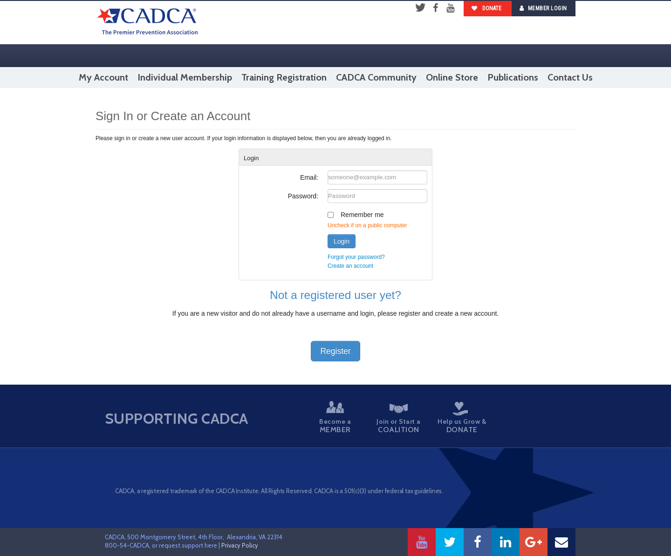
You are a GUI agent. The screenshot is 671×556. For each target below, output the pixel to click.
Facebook (435, 8)
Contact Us (570, 77)
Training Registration (284, 77)
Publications (512, 77)
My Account (103, 77)
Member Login (543, 8)
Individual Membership (184, 77)
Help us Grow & (456, 418)
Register (335, 351)
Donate (486, 8)
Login (341, 241)
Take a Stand (516, 418)
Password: (303, 196)
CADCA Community (376, 77)
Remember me (362, 214)
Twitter (420, 8)
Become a (335, 417)
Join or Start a (396, 419)
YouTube (450, 8)
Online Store (452, 77)
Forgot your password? (356, 257)
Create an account (350, 266)
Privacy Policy (239, 545)
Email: (309, 177)
